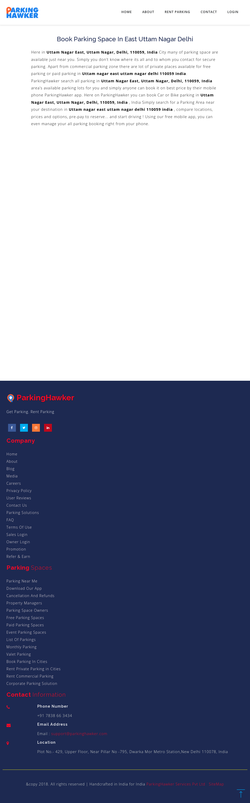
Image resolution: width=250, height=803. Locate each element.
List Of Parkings (21, 639)
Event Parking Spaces (26, 632)
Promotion (16, 549)
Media (12, 475)
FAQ (10, 519)
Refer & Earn (18, 556)
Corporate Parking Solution (32, 683)
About (148, 12)
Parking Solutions (23, 512)
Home (126, 12)
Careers (14, 483)
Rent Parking (177, 12)
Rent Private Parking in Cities (34, 668)
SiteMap (216, 784)
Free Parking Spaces (25, 617)
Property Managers (24, 602)
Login (233, 12)
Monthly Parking (22, 646)
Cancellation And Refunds (31, 595)
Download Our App (24, 588)
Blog (11, 468)
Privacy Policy (19, 490)
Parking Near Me (22, 581)
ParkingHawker (40, 397)
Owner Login (18, 541)
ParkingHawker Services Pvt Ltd (176, 784)
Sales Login (17, 534)
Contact (209, 12)
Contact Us (17, 505)
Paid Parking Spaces (25, 624)
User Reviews (19, 497)
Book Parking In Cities (27, 661)
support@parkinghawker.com (78, 733)
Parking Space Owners (27, 610)
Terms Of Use (19, 527)
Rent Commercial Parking (30, 676)
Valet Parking (19, 654)
